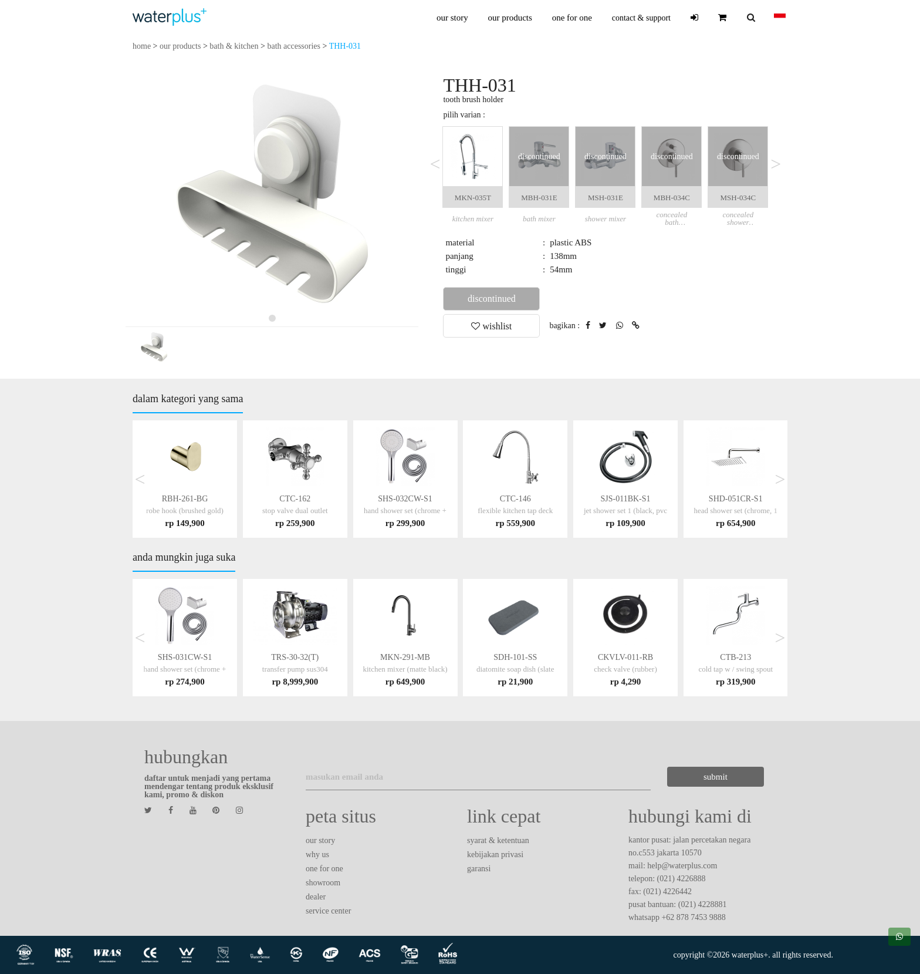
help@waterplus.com (682, 865)
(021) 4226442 (667, 891)
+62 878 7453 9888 (693, 917)
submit (709, 776)
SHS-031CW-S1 (185, 669)
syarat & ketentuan (498, 840)
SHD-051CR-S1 (735, 510)
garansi (479, 868)
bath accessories (293, 46)
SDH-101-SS (515, 669)
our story (452, 17)
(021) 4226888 (681, 878)
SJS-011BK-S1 (625, 510)
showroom (323, 882)
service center (328, 910)
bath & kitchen (233, 46)
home (142, 46)
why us (317, 854)
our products (510, 17)
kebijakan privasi (495, 854)
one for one (572, 17)
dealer (316, 896)
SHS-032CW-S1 (405, 510)
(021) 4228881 (702, 904)
